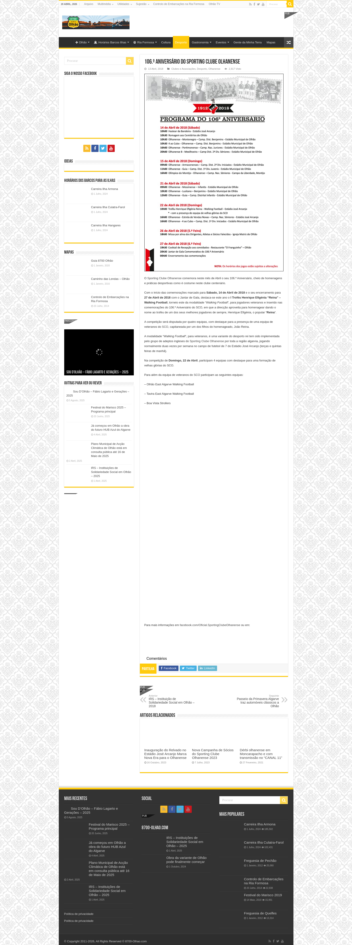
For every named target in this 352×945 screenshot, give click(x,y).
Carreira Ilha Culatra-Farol (108, 207)
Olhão (81, 42)
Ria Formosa (143, 42)
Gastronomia (200, 42)
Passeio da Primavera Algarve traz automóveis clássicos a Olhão (256, 701)
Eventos (221, 42)
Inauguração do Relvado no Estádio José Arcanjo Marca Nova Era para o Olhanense (165, 754)
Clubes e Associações (183, 68)
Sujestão (141, 4)
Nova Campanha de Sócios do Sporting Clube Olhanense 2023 (212, 754)
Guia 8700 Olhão (102, 260)
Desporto (181, 42)
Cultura (166, 42)
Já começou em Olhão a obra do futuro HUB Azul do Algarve (107, 847)
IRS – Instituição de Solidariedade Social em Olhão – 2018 (172, 701)
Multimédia (104, 4)
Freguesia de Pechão (260, 861)
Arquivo (88, 4)
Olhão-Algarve (67, 42)
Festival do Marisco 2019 (263, 895)
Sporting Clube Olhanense (164, 278)
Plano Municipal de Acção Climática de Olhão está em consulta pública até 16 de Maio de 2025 (109, 869)
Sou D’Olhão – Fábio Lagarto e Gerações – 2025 (97, 372)
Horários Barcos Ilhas (110, 42)
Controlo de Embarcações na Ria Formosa (178, 4)
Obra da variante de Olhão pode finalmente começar (186, 860)
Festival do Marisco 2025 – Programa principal (109, 826)
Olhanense (214, 68)
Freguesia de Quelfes (260, 913)
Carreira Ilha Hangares (106, 225)
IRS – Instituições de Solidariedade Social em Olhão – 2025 (111, 472)
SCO (165, 326)
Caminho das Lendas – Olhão (110, 279)
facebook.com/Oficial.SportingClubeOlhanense (210, 625)
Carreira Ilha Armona (104, 189)
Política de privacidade (79, 914)
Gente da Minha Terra (247, 42)
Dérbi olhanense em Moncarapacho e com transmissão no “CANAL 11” (261, 754)
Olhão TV (214, 4)
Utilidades (123, 4)
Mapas (270, 42)
